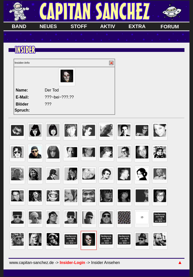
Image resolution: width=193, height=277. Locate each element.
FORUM (170, 26)
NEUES (48, 26)
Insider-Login (72, 262)
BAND (19, 26)
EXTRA (137, 26)
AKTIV (107, 26)
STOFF (79, 26)
